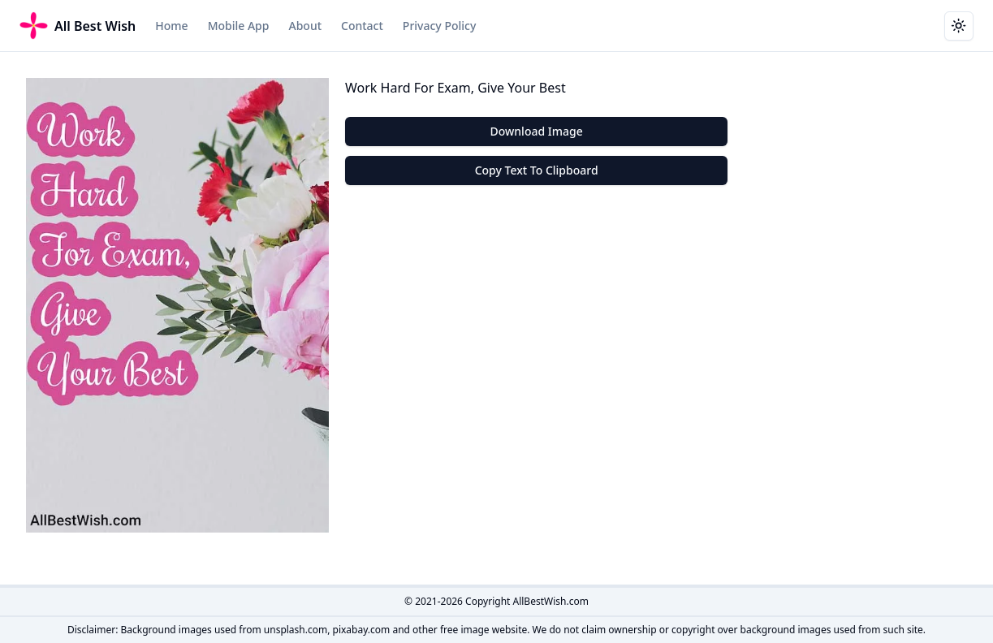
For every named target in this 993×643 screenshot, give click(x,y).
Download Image (536, 131)
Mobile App (239, 25)
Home (171, 25)
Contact (362, 25)
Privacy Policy (439, 25)
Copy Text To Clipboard (536, 170)
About (305, 25)
